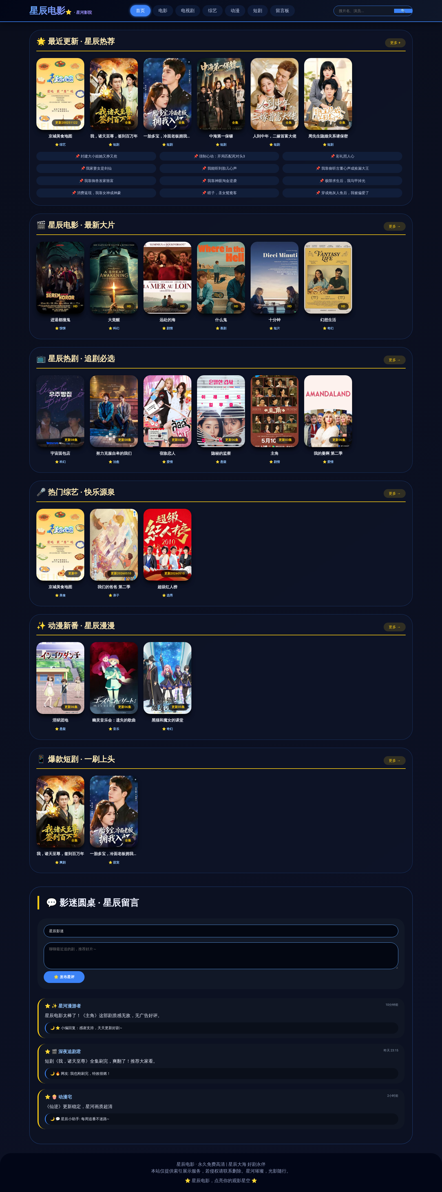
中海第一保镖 (221, 136)
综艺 (212, 10)
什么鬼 (221, 320)
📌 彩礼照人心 (342, 156)
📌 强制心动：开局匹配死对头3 (219, 156)
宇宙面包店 (60, 453)
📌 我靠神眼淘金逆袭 (219, 181)
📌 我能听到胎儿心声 (219, 168)
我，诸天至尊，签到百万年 (114, 136)
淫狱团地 (60, 720)
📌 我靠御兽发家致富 (96, 181)
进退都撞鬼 (60, 320)
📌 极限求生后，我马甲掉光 (342, 181)
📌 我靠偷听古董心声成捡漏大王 (342, 168)
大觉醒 (114, 320)
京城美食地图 (60, 136)
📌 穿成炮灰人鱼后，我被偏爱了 (342, 193)
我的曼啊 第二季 (328, 453)
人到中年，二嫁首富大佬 (274, 136)
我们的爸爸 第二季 (114, 587)
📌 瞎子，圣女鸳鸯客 (219, 193)
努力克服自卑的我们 (114, 453)
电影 (162, 10)
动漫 (235, 10)
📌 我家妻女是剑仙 (96, 168)
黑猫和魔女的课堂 (167, 720)
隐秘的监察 (221, 453)
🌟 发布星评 (64, 977)
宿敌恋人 (167, 453)
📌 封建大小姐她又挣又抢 (96, 156)
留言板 (282, 10)
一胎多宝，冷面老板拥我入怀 (167, 136)
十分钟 (274, 320)
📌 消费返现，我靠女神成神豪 (96, 193)
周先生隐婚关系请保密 (328, 136)
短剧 (257, 10)
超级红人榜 (167, 587)
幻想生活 (328, 320)
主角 (275, 453)
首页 (140, 10)
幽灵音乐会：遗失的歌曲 (114, 720)
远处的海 (167, 320)
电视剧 (188, 10)
